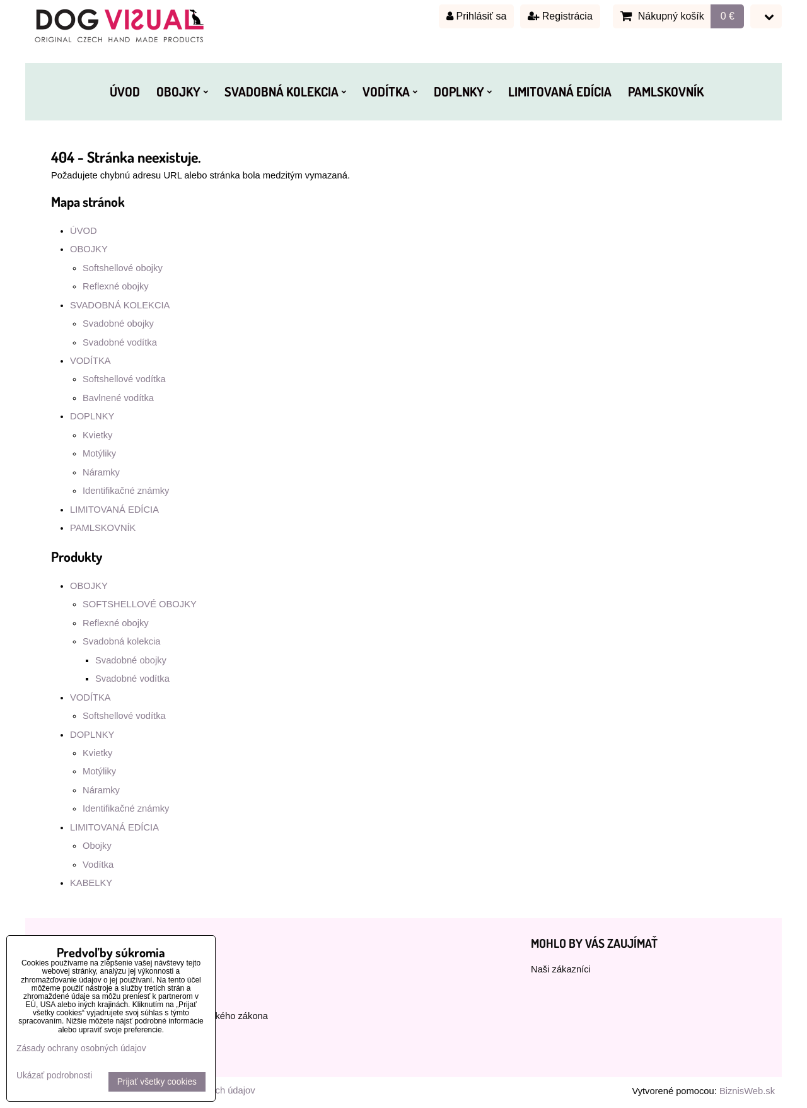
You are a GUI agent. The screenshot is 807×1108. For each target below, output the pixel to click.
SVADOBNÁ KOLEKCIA (285, 91)
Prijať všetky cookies (157, 1082)
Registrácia (560, 16)
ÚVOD (125, 91)
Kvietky (97, 435)
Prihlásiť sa (476, 16)
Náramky (101, 472)
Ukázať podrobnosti (54, 1075)
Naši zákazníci (561, 969)
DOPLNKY (463, 91)
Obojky (97, 846)
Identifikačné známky (126, 491)
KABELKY (91, 883)
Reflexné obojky (116, 286)
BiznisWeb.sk (747, 1091)
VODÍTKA (390, 91)
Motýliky (99, 453)
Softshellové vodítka (124, 379)
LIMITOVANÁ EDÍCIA (560, 91)
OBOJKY (182, 91)
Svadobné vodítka (120, 342)
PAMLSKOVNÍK (666, 91)
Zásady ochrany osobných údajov (81, 1048)
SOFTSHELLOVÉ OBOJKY (140, 604)
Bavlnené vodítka (118, 398)
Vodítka (98, 865)
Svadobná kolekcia (122, 641)
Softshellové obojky (123, 268)
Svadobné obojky (118, 323)
